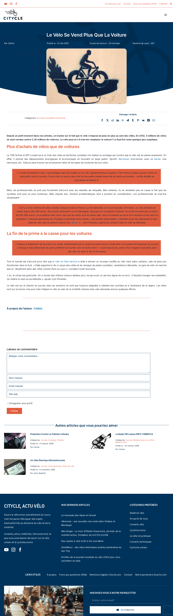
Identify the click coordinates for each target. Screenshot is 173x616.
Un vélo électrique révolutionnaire (47, 460)
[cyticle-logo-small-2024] (13, 10)
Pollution (60, 440)
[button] (171, 4)
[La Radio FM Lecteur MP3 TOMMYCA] (100, 434)
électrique (124, 159)
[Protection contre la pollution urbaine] (15, 434)
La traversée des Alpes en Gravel (78, 515)
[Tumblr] (132, 120)
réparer (74, 222)
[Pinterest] (138, 120)
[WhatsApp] (122, 120)
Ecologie (52, 440)
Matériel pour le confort (144, 440)
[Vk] (143, 120)
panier (157, 159)
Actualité (49, 118)
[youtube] (5, 4)
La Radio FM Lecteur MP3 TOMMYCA (134, 434)
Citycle (37, 447)
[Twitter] (107, 120)
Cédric (11, 43)
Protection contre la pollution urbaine (49, 434)
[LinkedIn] (117, 120)
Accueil (40, 118)
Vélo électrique (54, 466)
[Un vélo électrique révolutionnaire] (15, 460)
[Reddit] (112, 120)
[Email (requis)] (78, 386)
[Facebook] (102, 120)
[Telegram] (127, 120)
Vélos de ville (68, 466)
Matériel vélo (121, 442)
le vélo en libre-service (65, 261)
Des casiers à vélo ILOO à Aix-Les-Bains (82, 541)
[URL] (78, 394)
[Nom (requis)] (78, 378)
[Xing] (148, 120)
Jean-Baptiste (40, 473)
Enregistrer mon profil (20, 403)
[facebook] (16, 4)
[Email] (153, 120)
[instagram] (11, 4)
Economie (60, 118)
